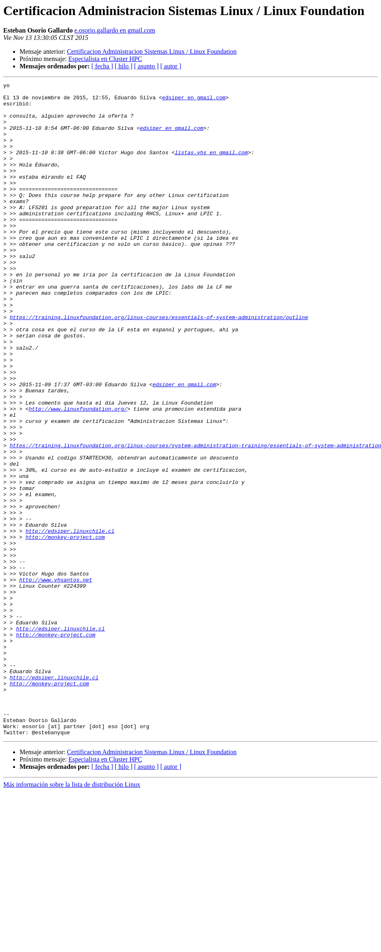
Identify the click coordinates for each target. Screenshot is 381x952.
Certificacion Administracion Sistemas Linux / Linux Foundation (151, 51)
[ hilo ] (124, 66)
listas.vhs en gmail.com (211, 167)
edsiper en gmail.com (194, 101)
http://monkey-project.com (65, 628)
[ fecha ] (102, 66)
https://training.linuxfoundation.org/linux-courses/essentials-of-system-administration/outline (159, 364)
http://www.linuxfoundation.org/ (77, 474)
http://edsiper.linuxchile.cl (70, 621)
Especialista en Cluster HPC (105, 58)
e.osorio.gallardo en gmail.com (114, 30)
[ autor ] (171, 66)
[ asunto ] (146, 66)
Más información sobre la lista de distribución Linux (71, 915)
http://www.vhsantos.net (55, 679)
